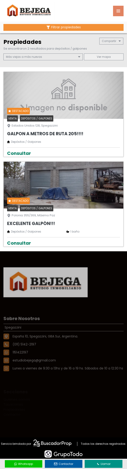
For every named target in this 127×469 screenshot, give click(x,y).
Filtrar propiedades (63, 27)
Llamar (104, 464)
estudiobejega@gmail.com (34, 368)
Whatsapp (23, 464)
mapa (104, 57)
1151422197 (20, 360)
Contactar (63, 464)
